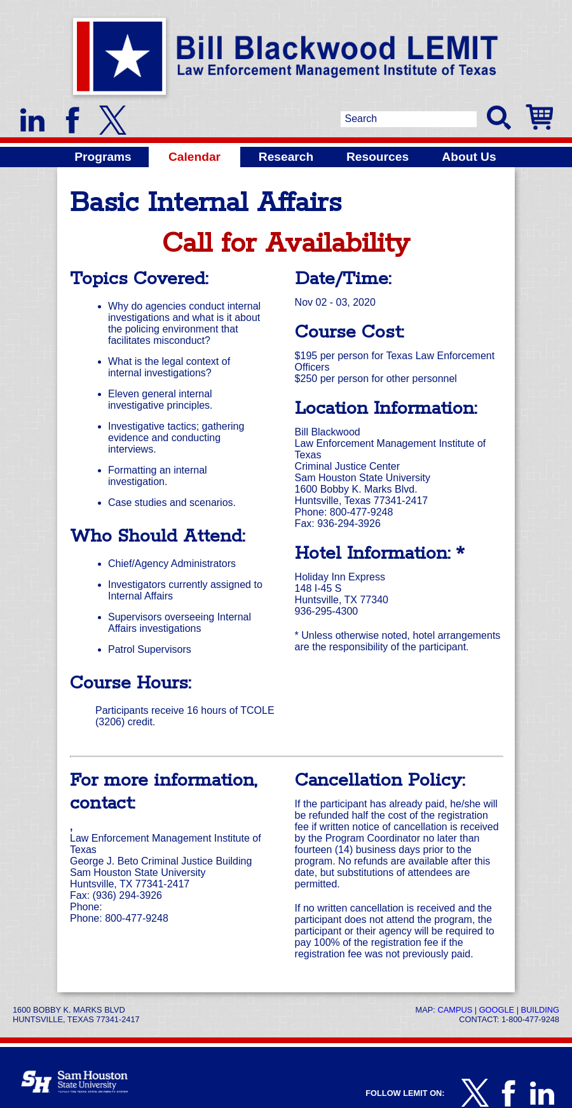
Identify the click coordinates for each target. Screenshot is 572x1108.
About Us (469, 156)
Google (496, 1010)
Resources (377, 156)
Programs (103, 156)
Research (286, 156)
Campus (454, 1010)
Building (540, 1010)
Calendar (194, 156)
